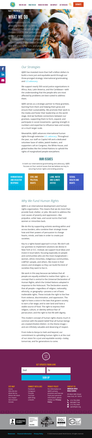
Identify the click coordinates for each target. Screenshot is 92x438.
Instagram (31, 391)
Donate (78, 4)
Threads (31, 393)
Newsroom (11, 434)
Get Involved (12, 400)
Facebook (31, 389)
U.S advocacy (31, 81)
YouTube (31, 395)
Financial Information (24, 434)
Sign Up (46, 378)
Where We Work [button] (43, 5)
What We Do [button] (32, 5)
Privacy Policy (38, 434)
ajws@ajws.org (75, 407)
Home (10, 389)
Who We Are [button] (22, 5)
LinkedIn (31, 400)
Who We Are (12, 391)
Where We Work (14, 395)
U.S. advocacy (50, 136)
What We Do (12, 393)
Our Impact (12, 398)
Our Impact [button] (53, 5)
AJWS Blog (31, 398)
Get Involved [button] (63, 5)
